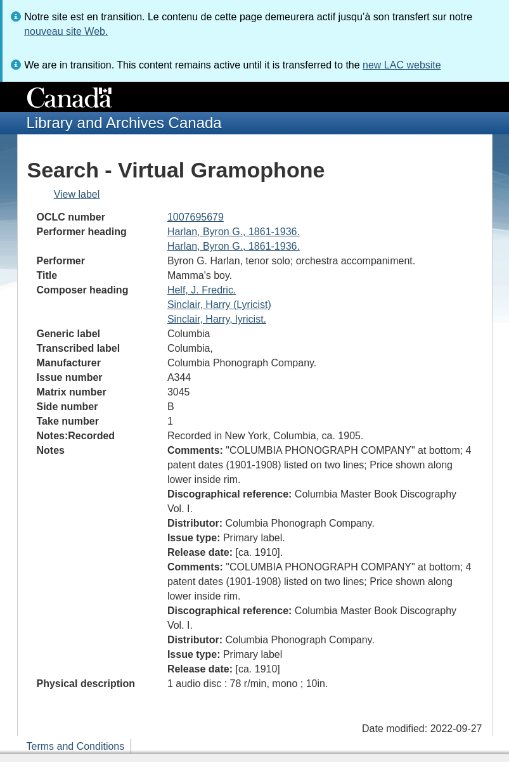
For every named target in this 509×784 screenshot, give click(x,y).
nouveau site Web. (66, 31)
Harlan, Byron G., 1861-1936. (233, 231)
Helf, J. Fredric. (201, 290)
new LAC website (402, 65)
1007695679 (195, 217)
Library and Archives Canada (124, 122)
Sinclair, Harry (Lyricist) (219, 304)
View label (77, 194)
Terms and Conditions (76, 746)
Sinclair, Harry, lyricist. (216, 319)
